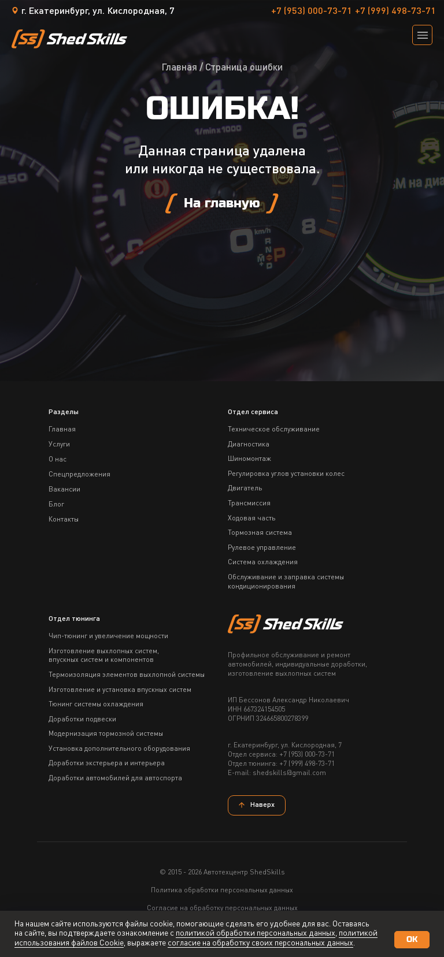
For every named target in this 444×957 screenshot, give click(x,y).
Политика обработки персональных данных (222, 890)
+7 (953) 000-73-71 (311, 11)
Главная (179, 68)
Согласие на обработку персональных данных (222, 908)
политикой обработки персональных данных (255, 933)
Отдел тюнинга (74, 619)
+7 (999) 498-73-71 (395, 11)
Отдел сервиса (253, 412)
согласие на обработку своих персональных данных (260, 943)
